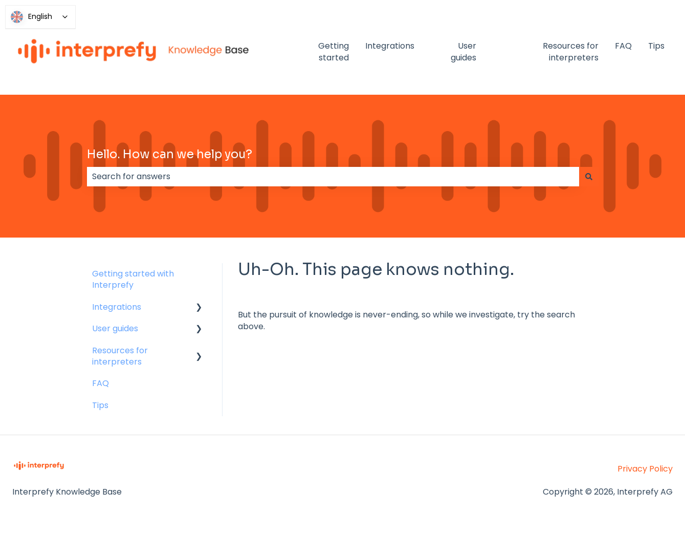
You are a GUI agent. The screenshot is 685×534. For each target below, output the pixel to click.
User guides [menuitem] (115, 328)
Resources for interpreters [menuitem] (120, 356)
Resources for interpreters (571, 51)
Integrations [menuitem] (116, 307)
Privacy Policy (645, 469)
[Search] (589, 176)
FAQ (623, 46)
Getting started (333, 51)
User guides (463, 51)
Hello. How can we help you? (169, 154)
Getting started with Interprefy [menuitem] (133, 279)
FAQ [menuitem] (100, 383)
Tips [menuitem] (100, 405)
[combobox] (333, 176)
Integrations (389, 46)
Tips (656, 46)
